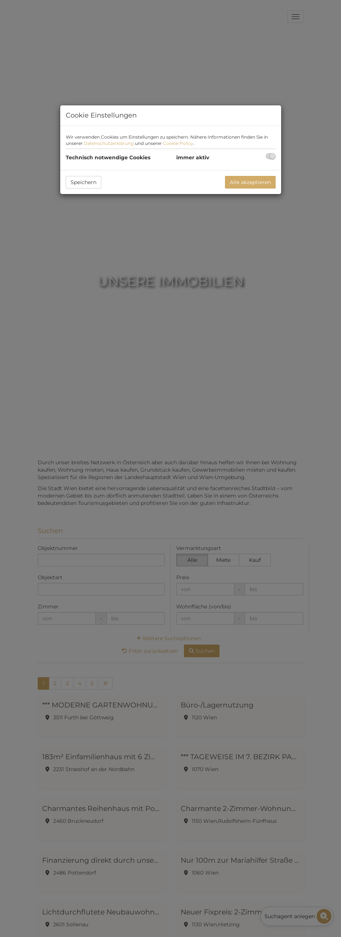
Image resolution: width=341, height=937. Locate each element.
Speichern (83, 182)
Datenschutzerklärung (109, 143)
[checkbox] (271, 156)
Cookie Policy (178, 143)
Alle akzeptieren (250, 182)
